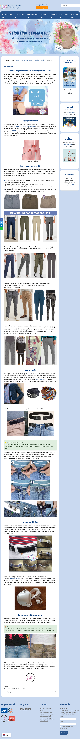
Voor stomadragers (32, 14)
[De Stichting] (72, 17)
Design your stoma (40, 379)
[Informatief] (51, 17)
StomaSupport (42, 8)
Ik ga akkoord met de (66, 727)
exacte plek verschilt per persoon (25, 126)
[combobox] (70, 5)
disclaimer (50, 719)
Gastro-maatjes (63, 14)
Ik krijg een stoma (19, 14)
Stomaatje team (67, 144)
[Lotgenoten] (41, 17)
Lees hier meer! (69, 97)
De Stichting (74, 14)
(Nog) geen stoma (7, 14)
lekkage (14, 130)
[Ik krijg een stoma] (15, 17)
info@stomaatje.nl (45, 716)
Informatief (53, 14)
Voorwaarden (63, 728)
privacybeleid (44, 721)
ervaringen (71, 112)
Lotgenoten (44, 14)
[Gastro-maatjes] (60, 17)
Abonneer (64, 733)
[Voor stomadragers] (28, 17)
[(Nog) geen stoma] (3, 17)
